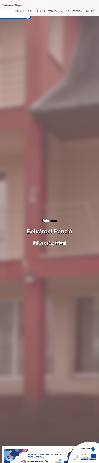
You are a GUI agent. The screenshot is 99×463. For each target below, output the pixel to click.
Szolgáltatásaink (56, 11)
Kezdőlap (19, 11)
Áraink (30, 11)
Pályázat (91, 11)
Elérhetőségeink (75, 11)
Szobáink (40, 11)
